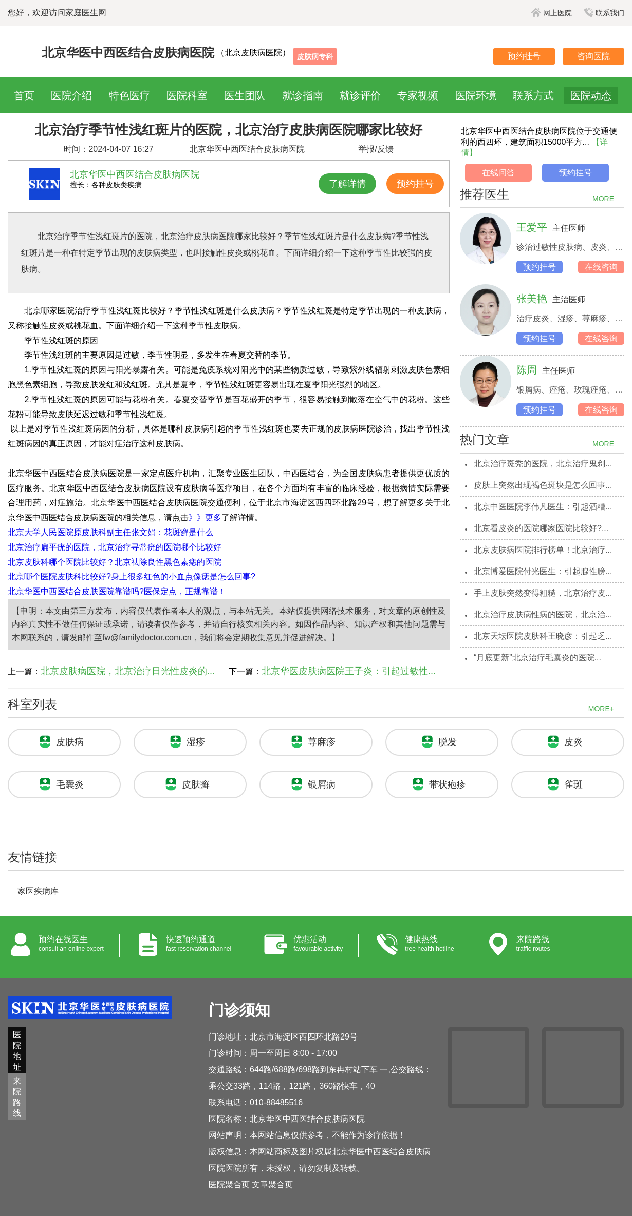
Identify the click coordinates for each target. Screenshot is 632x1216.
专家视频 (417, 95)
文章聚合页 (272, 1184)
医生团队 (244, 95)
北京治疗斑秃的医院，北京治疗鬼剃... (543, 463)
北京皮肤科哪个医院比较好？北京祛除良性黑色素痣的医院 (114, 562)
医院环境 (475, 95)
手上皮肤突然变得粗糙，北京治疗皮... (543, 593)
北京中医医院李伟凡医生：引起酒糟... (543, 506)
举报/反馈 (375, 149)
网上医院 (551, 13)
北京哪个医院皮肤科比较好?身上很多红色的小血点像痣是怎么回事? (131, 576)
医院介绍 (71, 95)
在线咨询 (601, 267)
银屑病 (322, 784)
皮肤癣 (196, 784)
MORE (603, 198)
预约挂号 (524, 56)
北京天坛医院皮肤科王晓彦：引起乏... (543, 636)
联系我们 (604, 13)
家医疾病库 (38, 891)
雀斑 (573, 784)
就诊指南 (302, 95)
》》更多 (205, 517)
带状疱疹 (447, 784)
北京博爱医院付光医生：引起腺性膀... (543, 571)
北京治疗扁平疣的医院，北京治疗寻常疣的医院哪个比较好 (114, 547)
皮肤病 (70, 742)
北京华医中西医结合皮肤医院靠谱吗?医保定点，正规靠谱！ (117, 591)
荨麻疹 (322, 742)
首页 (24, 95)
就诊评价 (360, 95)
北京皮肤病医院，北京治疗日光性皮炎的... (128, 671)
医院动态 (590, 95)
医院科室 (187, 95)
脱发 (447, 742)
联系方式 (533, 95)
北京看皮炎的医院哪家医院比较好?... (541, 528)
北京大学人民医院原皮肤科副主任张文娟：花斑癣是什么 (110, 532)
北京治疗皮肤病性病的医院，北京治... (543, 614)
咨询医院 (593, 56)
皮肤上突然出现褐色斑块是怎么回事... (543, 485)
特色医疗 (129, 95)
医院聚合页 (229, 1184)
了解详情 (347, 184)
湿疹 (196, 742)
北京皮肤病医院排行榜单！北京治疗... (543, 549)
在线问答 (498, 172)
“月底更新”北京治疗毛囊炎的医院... (537, 657)
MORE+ (601, 708)
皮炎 (573, 742)
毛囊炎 (70, 784)
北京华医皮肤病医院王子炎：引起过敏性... (349, 671)
